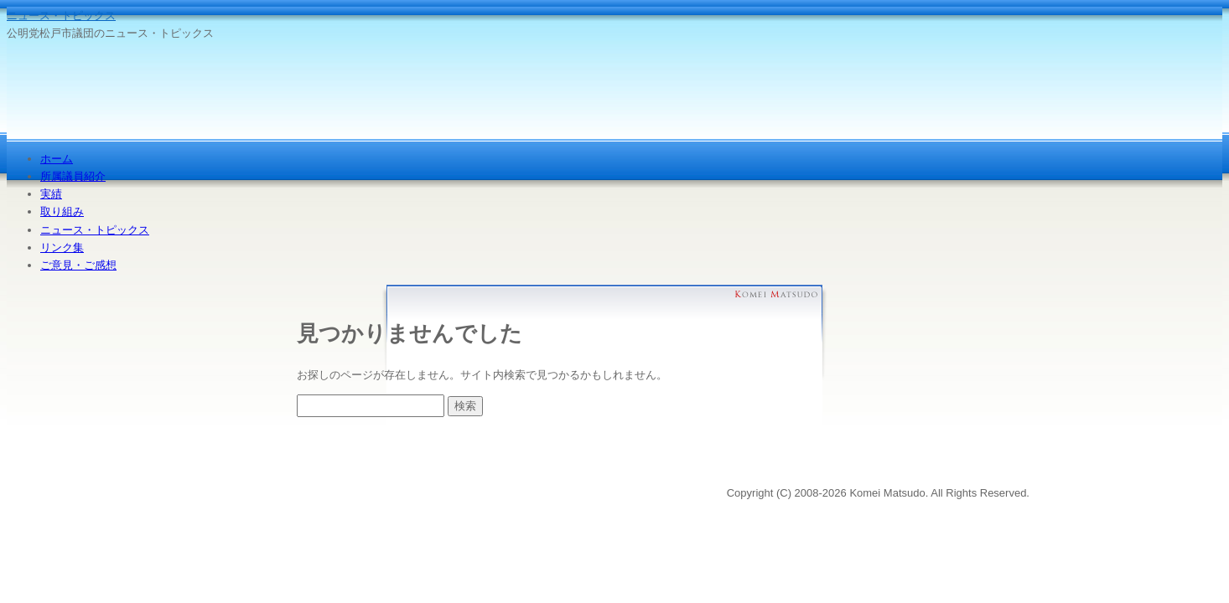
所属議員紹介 (73, 176)
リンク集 (62, 247)
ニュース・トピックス (61, 15)
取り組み (62, 211)
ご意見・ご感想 (78, 265)
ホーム (56, 158)
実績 (51, 194)
